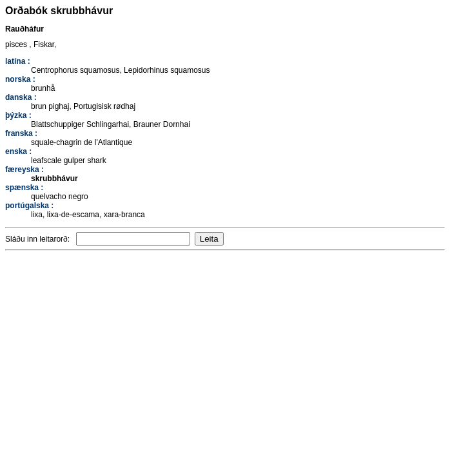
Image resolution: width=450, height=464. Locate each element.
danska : (21, 97)
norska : (20, 79)
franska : (21, 133)
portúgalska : (29, 205)
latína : (17, 61)
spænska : (24, 187)
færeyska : (24, 169)
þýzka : (18, 115)
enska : (18, 151)
